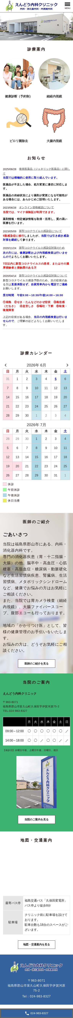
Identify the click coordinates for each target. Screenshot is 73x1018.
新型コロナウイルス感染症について (40, 230)
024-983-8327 (40, 996)
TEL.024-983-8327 (15, 710)
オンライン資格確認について (36, 207)
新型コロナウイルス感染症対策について (43, 275)
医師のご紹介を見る (36, 663)
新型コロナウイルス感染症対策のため (42, 247)
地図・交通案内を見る (36, 944)
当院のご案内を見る (36, 819)
